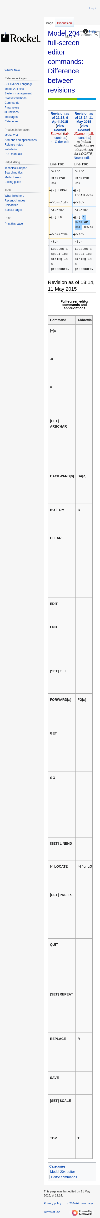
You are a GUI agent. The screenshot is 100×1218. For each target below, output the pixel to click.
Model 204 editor (62, 1172)
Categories (57, 1166)
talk (67, 134)
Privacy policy (52, 1203)
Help (89, 31)
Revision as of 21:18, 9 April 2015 (60, 118)
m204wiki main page (80, 1203)
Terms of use (52, 1212)
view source (59, 128)
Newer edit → (84, 158)
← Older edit (59, 142)
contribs (60, 138)
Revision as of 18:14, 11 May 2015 (84, 118)
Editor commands (64, 1177)
